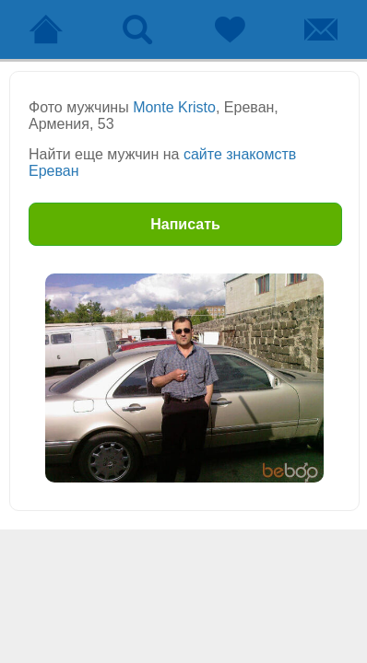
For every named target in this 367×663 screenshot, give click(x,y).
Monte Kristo (174, 107)
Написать (185, 224)
